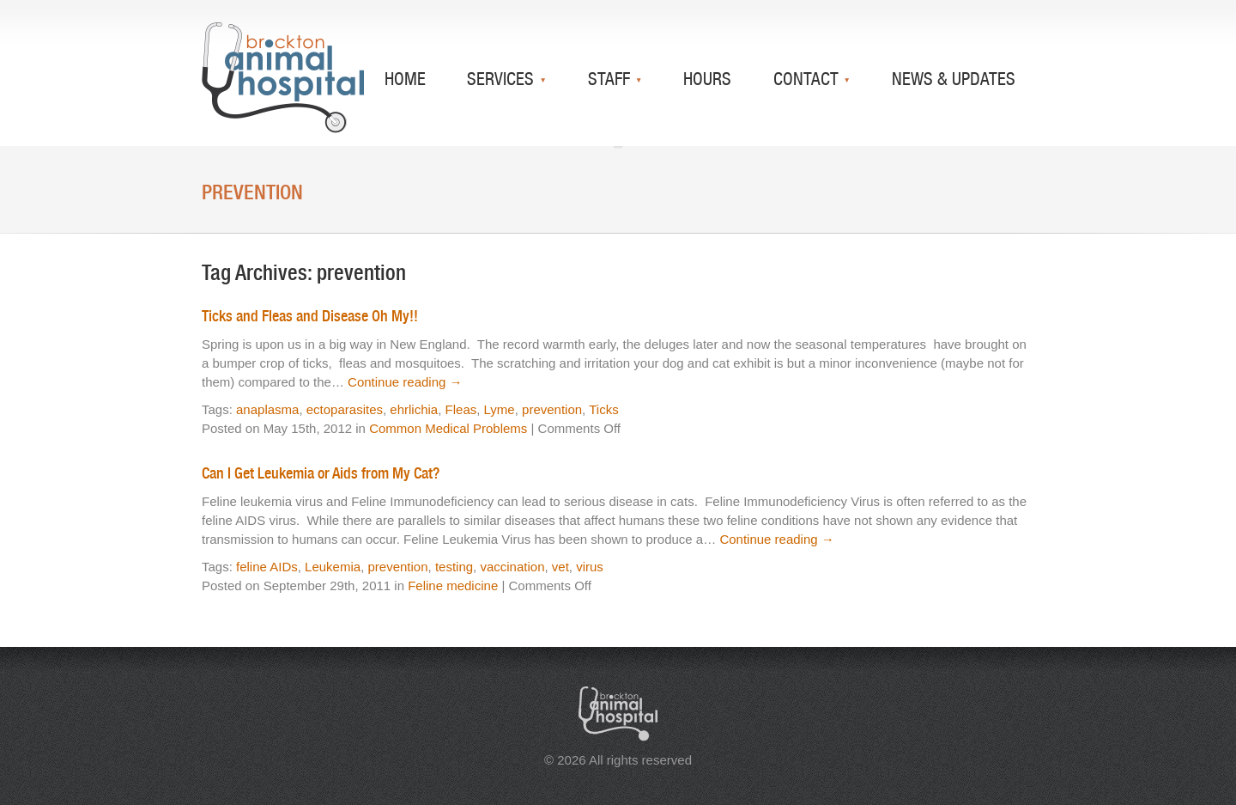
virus (589, 566)
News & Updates (953, 78)
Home (405, 78)
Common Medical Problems (448, 428)
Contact (808, 78)
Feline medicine (453, 585)
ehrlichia (414, 409)
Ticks (603, 409)
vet (560, 566)
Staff (611, 78)
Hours (707, 78)
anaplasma (267, 409)
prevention (552, 409)
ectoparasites (344, 409)
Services (502, 78)
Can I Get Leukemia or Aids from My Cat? (320, 473)
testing (454, 566)
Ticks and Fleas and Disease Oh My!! (310, 316)
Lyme (499, 409)
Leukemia (332, 566)
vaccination (512, 566)
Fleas (461, 409)
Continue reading (405, 382)
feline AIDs (267, 566)
